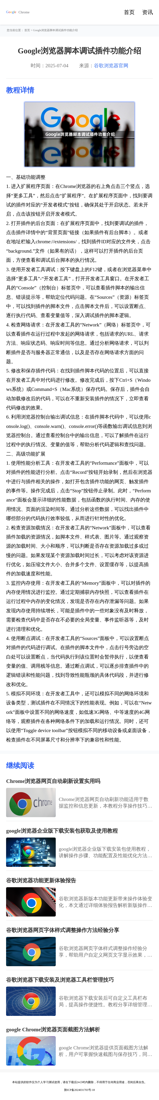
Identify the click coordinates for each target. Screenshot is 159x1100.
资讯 (147, 12)
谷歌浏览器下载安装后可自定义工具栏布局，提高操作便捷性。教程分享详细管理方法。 (105, 1001)
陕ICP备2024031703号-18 (79, 1090)
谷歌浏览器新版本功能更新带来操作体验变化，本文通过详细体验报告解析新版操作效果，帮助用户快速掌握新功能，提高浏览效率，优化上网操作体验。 (105, 902)
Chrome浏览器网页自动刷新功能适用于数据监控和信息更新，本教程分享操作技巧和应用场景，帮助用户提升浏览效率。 (105, 803)
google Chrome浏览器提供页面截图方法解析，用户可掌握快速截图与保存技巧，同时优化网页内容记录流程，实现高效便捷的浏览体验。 (105, 1051)
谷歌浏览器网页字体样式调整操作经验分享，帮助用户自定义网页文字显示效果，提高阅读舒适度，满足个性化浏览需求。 (105, 952)
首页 (129, 12)
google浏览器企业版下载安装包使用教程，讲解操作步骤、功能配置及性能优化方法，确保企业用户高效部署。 (105, 852)
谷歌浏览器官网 (111, 65)
